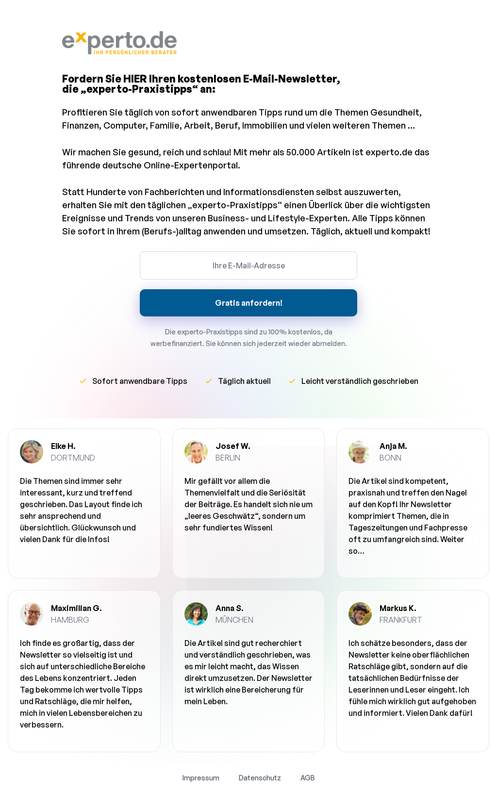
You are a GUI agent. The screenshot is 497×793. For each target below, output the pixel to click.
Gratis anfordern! (248, 303)
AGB (307, 778)
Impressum (200, 778)
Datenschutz (260, 778)
